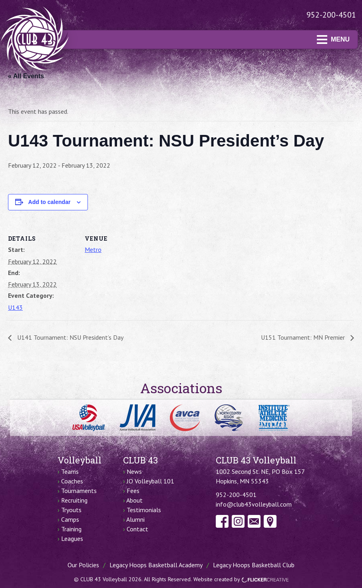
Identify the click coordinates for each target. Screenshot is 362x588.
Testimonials (144, 510)
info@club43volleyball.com (254, 504)
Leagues (72, 538)
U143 (15, 307)
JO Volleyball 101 (150, 481)
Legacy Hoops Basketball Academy (156, 565)
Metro (93, 249)
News (134, 471)
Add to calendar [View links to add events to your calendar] (49, 202)
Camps (70, 519)
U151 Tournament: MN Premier (303, 337)
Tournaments (79, 491)
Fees (133, 491)
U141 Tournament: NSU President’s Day (69, 337)
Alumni (135, 519)
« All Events (26, 76)
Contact (137, 529)
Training (71, 529)
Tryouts (71, 510)
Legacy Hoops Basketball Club (253, 565)
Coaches (72, 481)
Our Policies (83, 565)
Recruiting (74, 500)
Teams (70, 471)
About (134, 500)
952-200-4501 (331, 15)
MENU (333, 39)
